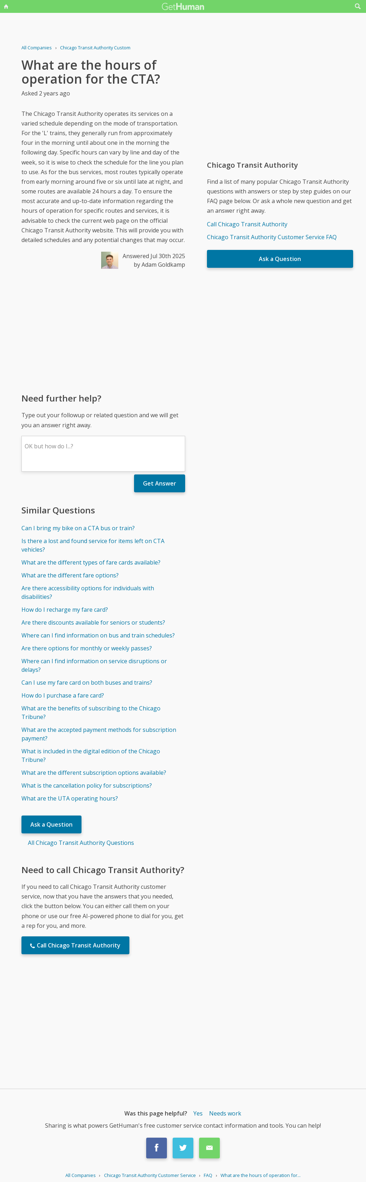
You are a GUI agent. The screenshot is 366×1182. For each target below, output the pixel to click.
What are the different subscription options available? (93, 773)
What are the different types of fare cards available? (90, 562)
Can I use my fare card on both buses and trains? (86, 682)
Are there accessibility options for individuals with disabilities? (87, 592)
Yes (198, 1113)
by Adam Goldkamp (159, 265)
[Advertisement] (103, 330)
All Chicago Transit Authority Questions (81, 843)
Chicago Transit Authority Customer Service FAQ (272, 237)
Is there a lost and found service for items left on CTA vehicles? (92, 545)
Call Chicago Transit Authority (247, 224)
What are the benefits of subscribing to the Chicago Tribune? (90, 712)
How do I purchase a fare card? (62, 695)
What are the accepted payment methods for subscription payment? (98, 734)
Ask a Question (51, 824)
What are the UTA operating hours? (69, 798)
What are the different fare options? (70, 575)
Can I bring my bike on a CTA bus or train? (78, 528)
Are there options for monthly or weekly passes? (86, 648)
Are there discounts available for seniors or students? (93, 622)
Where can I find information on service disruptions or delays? (94, 665)
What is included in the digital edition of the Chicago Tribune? (90, 755)
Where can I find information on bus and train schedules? (98, 635)
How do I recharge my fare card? (64, 610)
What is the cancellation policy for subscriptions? (86, 785)
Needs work (225, 1113)
